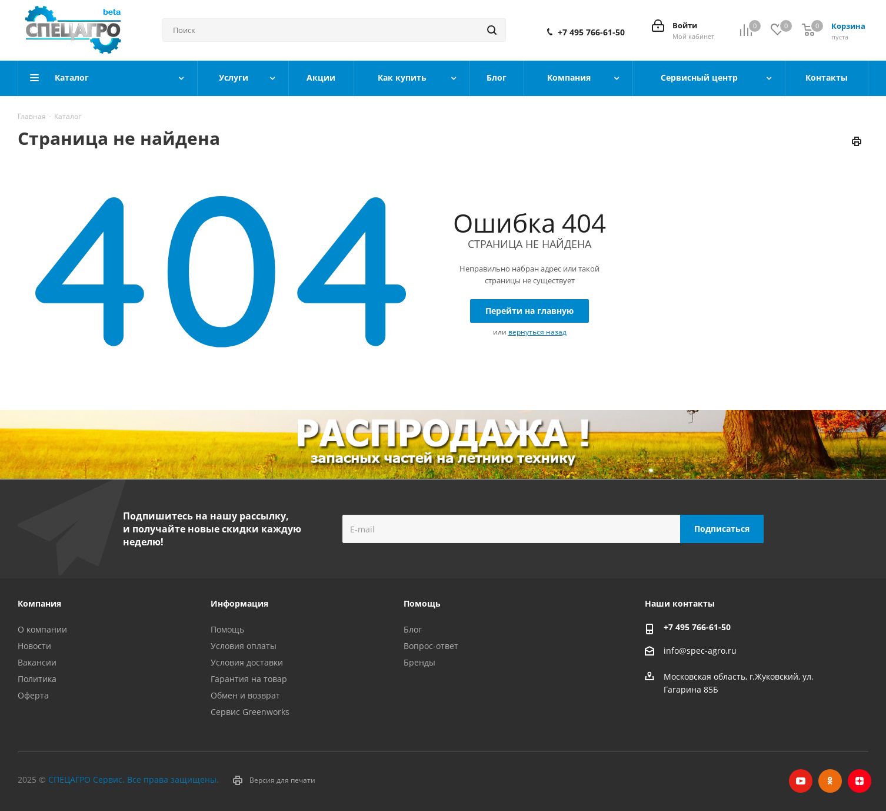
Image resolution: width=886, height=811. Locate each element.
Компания (39, 603)
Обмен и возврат (245, 695)
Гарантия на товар (249, 678)
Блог (413, 629)
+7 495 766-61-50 (591, 32)
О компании (42, 629)
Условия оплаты (244, 645)
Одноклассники (830, 781)
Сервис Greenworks (250, 711)
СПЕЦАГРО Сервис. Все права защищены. (133, 779)
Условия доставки (247, 662)
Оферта (33, 695)
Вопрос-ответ (431, 645)
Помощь (227, 629)
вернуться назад (537, 332)
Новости (34, 645)
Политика (37, 678)
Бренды (419, 662)
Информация (239, 603)
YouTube (800, 781)
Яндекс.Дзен (859, 781)
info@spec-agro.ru (700, 650)
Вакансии (37, 662)
